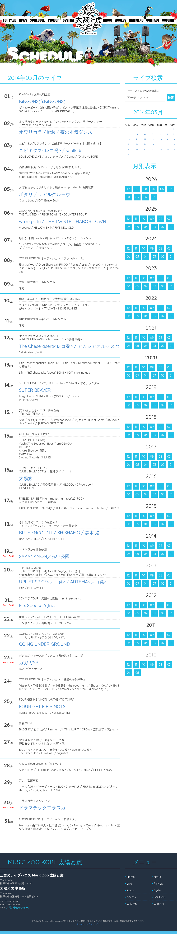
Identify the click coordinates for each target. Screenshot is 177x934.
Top (8, 20)
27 (160, 149)
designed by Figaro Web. (88, 924)
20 (160, 144)
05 (170, 189)
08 (145, 189)
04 (128, 197)
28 (167, 149)
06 (162, 189)
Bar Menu (136, 20)
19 (153, 144)
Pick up (54, 20)
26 (152, 149)
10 (137, 139)
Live (37, 20)
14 (167, 139)
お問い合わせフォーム (18, 907)
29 (173, 149)
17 (137, 144)
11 (145, 139)
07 (153, 189)
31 (137, 154)
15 (174, 139)
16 (129, 144)
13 (161, 139)
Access (121, 20)
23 (129, 149)
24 (137, 149)
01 (153, 197)
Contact (153, 20)
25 (145, 149)
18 (145, 144)
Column (168, 20)
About (108, 20)
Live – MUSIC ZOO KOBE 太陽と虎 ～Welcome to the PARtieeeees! (88, 20)
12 (153, 139)
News (22, 20)
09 (136, 189)
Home (131, 877)
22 (173, 144)
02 (145, 197)
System (68, 20)
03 (137, 197)
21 (167, 144)
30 (129, 154)
